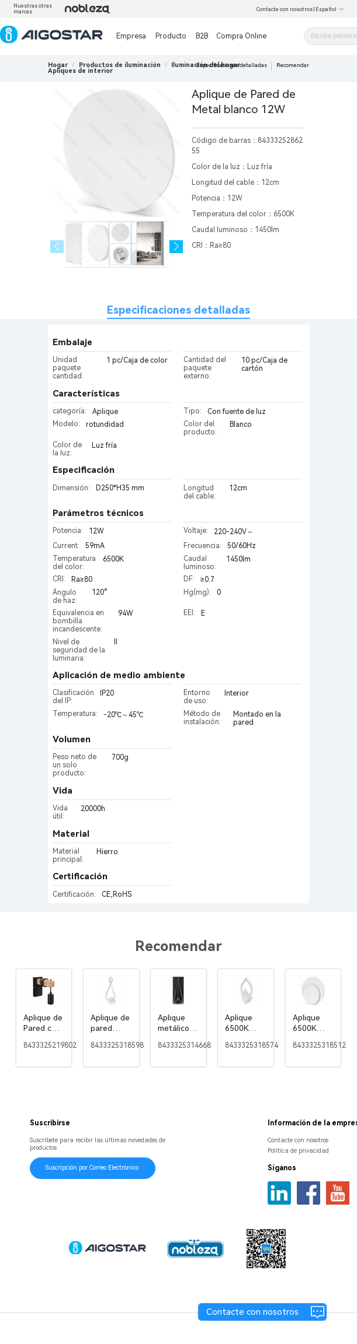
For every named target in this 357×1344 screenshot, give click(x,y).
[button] (176, 247)
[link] (120, 65)
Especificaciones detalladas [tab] (178, 310)
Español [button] (330, 9)
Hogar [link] (58, 65)
